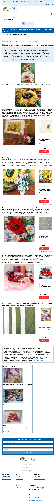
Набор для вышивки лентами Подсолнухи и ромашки (45, 190)
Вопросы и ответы (27, 1)
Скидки (34, 29)
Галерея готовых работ (8, 3)
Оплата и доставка (17, 1)
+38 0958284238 (8, 19)
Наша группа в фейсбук (36, 500)
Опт (39, 29)
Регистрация (50, 4)
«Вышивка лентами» (38, 360)
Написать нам (5, 481)
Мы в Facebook (34, 494)
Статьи (4, 1)
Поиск (52, 14)
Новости (9, 1)
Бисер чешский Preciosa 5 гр (43, 237)
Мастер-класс (41, 1)
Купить (44, 152)
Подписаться (28, 452)
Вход (45, 4)
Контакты (17, 3)
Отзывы (34, 1)
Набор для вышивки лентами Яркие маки (45, 285)
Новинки (26, 29)
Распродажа (19, 487)
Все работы (6, 431)
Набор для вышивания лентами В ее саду (45, 328)
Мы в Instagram (34, 497)
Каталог (6, 30)
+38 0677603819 (10, 18)
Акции (45, 29)
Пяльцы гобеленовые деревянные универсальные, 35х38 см (45, 141)
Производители (16, 29)
